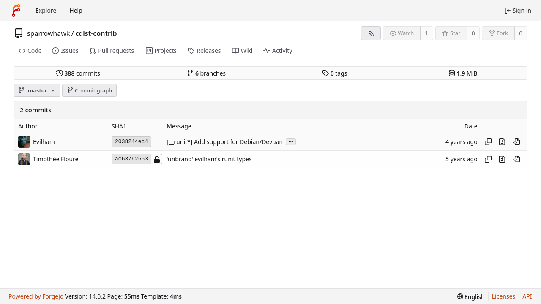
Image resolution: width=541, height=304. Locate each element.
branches (206, 73)
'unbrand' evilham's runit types (209, 159)
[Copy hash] (488, 142)
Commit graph (89, 90)
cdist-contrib (96, 33)
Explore (46, 10)
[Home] (16, 10)
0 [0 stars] (473, 33)
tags (334, 73)
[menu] (471, 297)
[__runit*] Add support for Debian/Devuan (225, 142)
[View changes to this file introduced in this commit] (502, 142)
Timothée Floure (56, 159)
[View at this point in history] (516, 142)
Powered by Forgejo (35, 296)
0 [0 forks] (520, 33)
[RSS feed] (371, 33)
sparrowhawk (48, 33)
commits (78, 73)
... (290, 141)
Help (75, 10)
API (527, 296)
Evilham (44, 142)
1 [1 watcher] (427, 33)
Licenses (504, 296)
